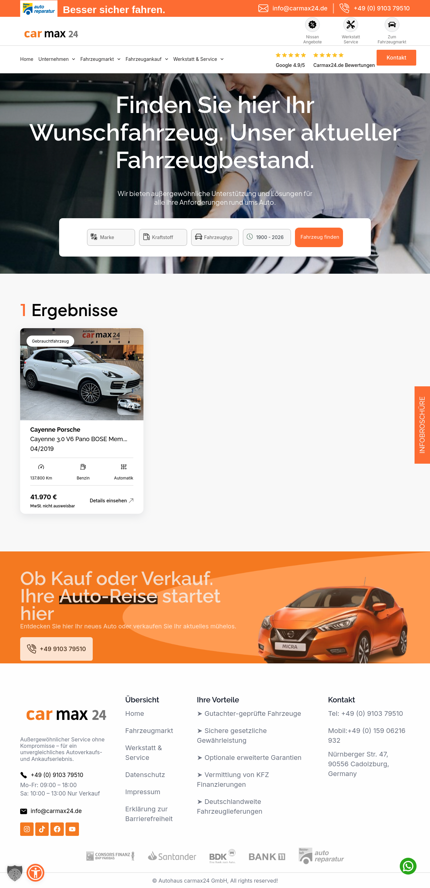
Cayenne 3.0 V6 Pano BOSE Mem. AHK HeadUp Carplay (77, 442)
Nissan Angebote (312, 39)
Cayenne (42, 429)
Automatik (123, 477)
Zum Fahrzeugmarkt (392, 39)
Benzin (83, 477)
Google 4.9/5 (290, 65)
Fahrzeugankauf (147, 59)
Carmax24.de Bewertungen (344, 65)
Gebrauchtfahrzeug (50, 341)
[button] (15, 873)
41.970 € (43, 497)
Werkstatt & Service (198, 59)
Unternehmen (56, 59)
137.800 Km (41, 477)
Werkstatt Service (351, 39)
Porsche (69, 429)
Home (26, 59)
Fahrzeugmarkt (100, 59)
